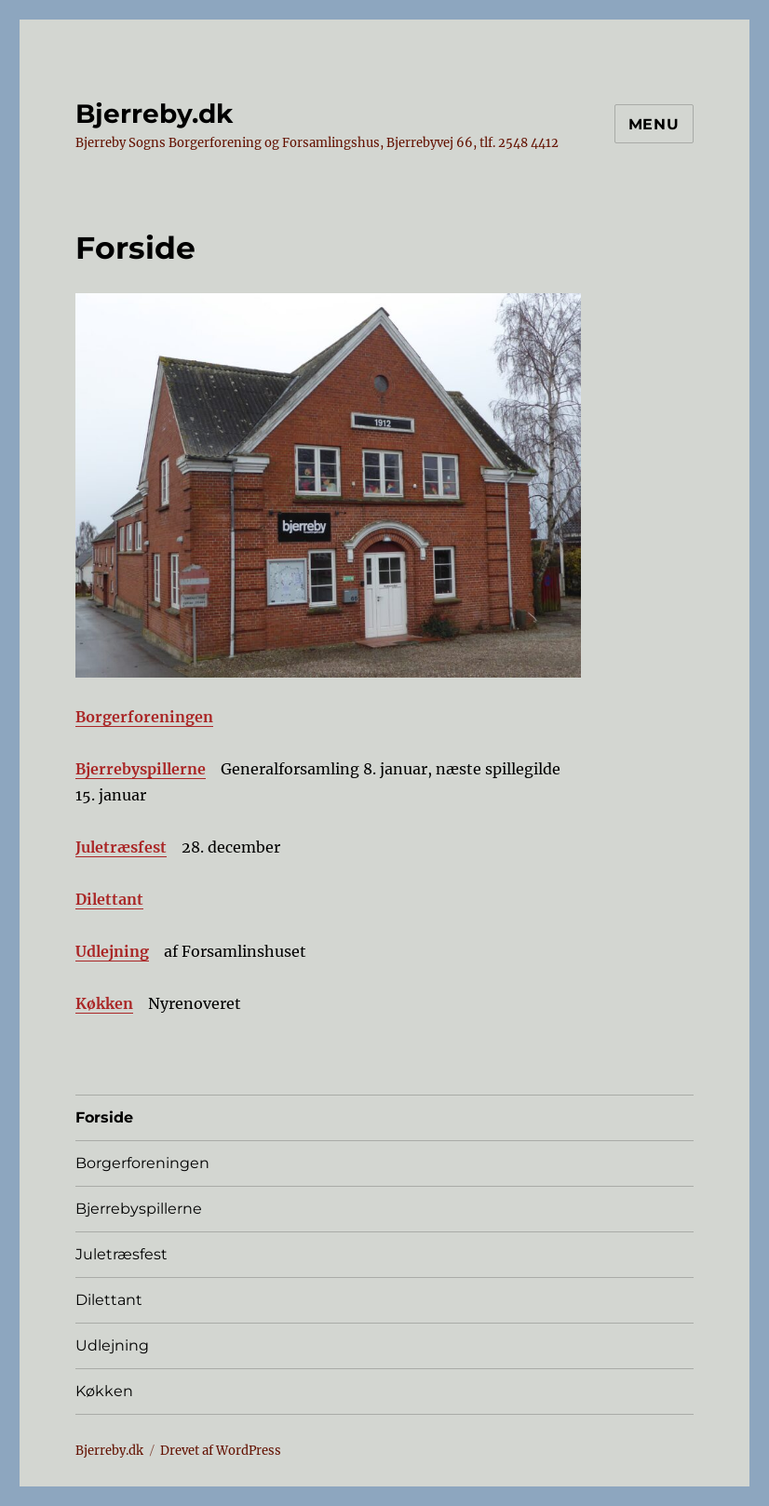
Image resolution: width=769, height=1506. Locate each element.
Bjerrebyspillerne (140, 769)
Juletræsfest (121, 847)
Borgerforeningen (144, 716)
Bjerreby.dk (154, 113)
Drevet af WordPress (220, 1451)
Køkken (104, 1003)
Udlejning (112, 951)
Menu (654, 124)
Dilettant (109, 899)
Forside (104, 1117)
